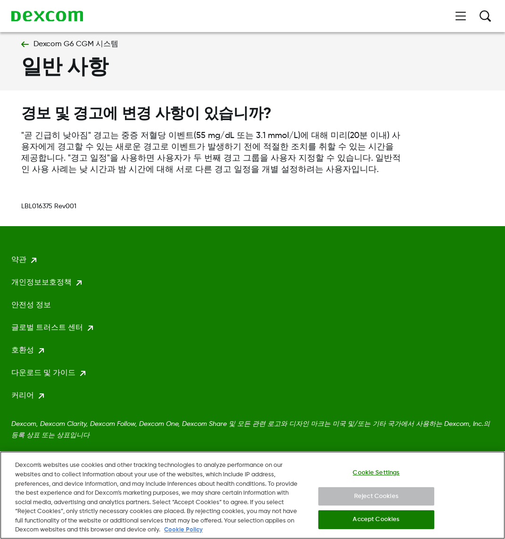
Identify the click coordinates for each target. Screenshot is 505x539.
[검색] (485, 16)
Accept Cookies (376, 522)
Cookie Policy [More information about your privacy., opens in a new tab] (183, 533)
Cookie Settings (376, 476)
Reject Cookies (376, 499)
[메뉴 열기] (460, 16)
